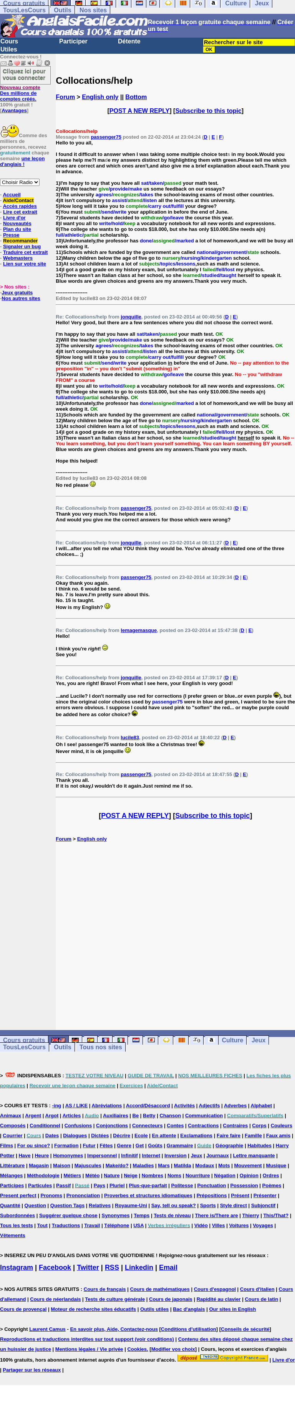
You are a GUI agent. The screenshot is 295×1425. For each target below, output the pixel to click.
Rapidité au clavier (219, 1299)
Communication (204, 1115)
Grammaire (180, 1145)
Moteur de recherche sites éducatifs (93, 1309)
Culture (232, 1040)
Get (140, 1145)
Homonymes (68, 1155)
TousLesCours (24, 10)
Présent (240, 1195)
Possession (244, 1185)
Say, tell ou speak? (173, 1205)
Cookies (137, 1349)
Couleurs (281, 1125)
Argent (33, 1115)
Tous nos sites (101, 1047)
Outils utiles (154, 1309)
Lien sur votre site (24, 264)
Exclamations (196, 1135)
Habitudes (259, 1145)
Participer (73, 41)
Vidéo (201, 1225)
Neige (130, 1175)
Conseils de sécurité (245, 1329)
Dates (52, 1135)
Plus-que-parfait (148, 1185)
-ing (56, 1105)
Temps (141, 1215)
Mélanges (11, 1175)
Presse (11, 235)
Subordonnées (17, 1215)
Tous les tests (16, 1225)
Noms (174, 1175)
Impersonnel (102, 1155)
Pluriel (117, 1185)
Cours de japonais (170, 1299)
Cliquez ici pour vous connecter (24, 74)
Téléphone (116, 1225)
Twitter (88, 1267)
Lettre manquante (254, 1155)
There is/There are (216, 1215)
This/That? (275, 1215)
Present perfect (18, 1195)
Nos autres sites (21, 298)
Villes (218, 1225)
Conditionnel (45, 1125)
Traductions (66, 1225)
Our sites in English (232, 1309)
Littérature (12, 1165)
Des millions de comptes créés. (20, 93)
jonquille (131, 317)
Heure (42, 1155)
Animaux (10, 1115)
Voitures (239, 1225)
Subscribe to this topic (208, 111)
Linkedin (139, 1267)
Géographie (229, 1145)
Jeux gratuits (17, 292)
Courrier (12, 1135)
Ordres (271, 1175)
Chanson (170, 1115)
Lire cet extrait (20, 212)
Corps (259, 1125)
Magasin (39, 1165)
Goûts (155, 1145)
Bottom (136, 97)
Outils (62, 10)
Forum (65, 97)
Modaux (204, 1165)
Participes (12, 1185)
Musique (276, 1165)
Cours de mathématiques (159, 1289)
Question (35, 1205)
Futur (89, 1145)
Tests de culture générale (115, 1299)
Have (24, 1155)
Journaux (217, 1155)
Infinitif (129, 1155)
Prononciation (83, 1195)
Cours (9, 41)
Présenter (265, 1195)
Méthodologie (43, 1175)
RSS (112, 1267)
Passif (63, 1185)
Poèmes (272, 1185)
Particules (40, 1185)
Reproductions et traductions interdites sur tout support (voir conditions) (87, 1339)
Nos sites (93, 10)
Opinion (249, 1175)
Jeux (258, 1040)
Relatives (100, 1205)
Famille (253, 1135)
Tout (42, 1225)
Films (6, 1145)
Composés (12, 1125)
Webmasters (18, 258)
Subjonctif (263, 1205)
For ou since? (33, 1145)
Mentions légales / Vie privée (89, 1349)
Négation (224, 1175)
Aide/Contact (18, 200)
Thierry (250, 1215)
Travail (92, 1225)
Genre (124, 1145)
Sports (208, 1205)
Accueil (11, 194)
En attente (164, 1135)
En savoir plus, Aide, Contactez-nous (114, 1329)
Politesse (182, 1185)
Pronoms (51, 1195)
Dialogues (75, 1135)
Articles (72, 1115)
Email (168, 1267)
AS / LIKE (76, 1105)
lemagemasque (139, 630)
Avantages (14, 110)
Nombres (152, 1175)
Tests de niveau (172, 1215)
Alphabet (261, 1105)
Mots (224, 1165)
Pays (99, 1185)
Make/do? (117, 1165)
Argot (52, 1115)
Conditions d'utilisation (188, 1329)
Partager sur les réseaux (32, 1370)
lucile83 (130, 737)
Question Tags (67, 1205)
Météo (92, 1175)
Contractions (203, 1125)
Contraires (235, 1125)
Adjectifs (209, 1105)
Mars (163, 1165)
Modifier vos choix (173, 1349)
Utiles (8, 49)
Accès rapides (19, 206)
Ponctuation (211, 1185)
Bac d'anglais (189, 1309)
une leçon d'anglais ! (22, 161)
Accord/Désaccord (148, 1105)
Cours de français (105, 1289)
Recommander (20, 241)
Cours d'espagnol (215, 1289)
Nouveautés (17, 223)
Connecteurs (147, 1125)
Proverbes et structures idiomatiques (148, 1195)
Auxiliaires (115, 1115)
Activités (184, 1105)
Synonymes (115, 1215)
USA (138, 1225)
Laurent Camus (47, 1329)
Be (136, 1115)
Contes (175, 1125)
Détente (129, 41)
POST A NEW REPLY (139, 111)
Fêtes (106, 1145)
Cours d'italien (257, 1289)
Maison (61, 1165)
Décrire (121, 1135)
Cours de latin (261, 1299)
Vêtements (12, 1235)
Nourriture (198, 1175)
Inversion (175, 1155)
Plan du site (17, 229)
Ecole (141, 1135)
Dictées (100, 1135)
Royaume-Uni (131, 1205)
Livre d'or (14, 218)
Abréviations (107, 1105)
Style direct (233, 1205)
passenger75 (106, 137)
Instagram (16, 1267)
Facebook (55, 1267)
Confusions (78, 1125)
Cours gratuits (24, 1040)
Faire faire (228, 1135)
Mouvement (248, 1165)
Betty (149, 1115)
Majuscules (88, 1165)
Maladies (143, 1165)
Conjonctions (112, 1125)
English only (100, 97)
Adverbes (235, 1105)
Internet (151, 1155)
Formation (66, 1145)
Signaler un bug (22, 246)
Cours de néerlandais (55, 1299)
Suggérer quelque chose (68, 1215)
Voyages (263, 1225)
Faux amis (278, 1135)
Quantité (10, 1205)
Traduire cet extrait (25, 252)
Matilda (182, 1165)
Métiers (72, 1175)
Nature (111, 1175)
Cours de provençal (23, 1309)
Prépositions (212, 1195)
